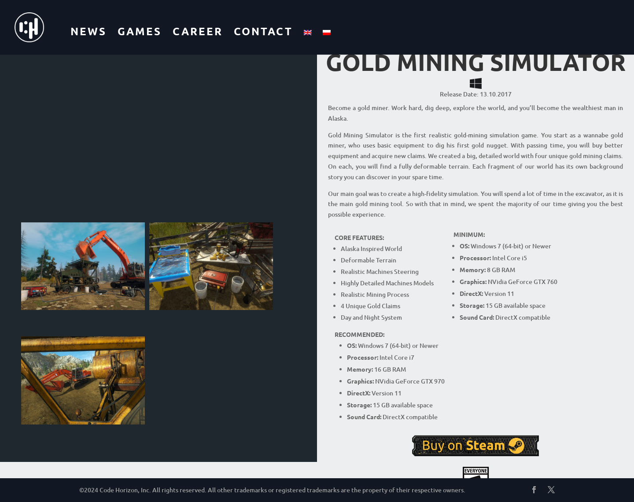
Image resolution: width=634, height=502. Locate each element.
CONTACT (263, 31)
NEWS (88, 31)
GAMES (140, 31)
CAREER (198, 31)
